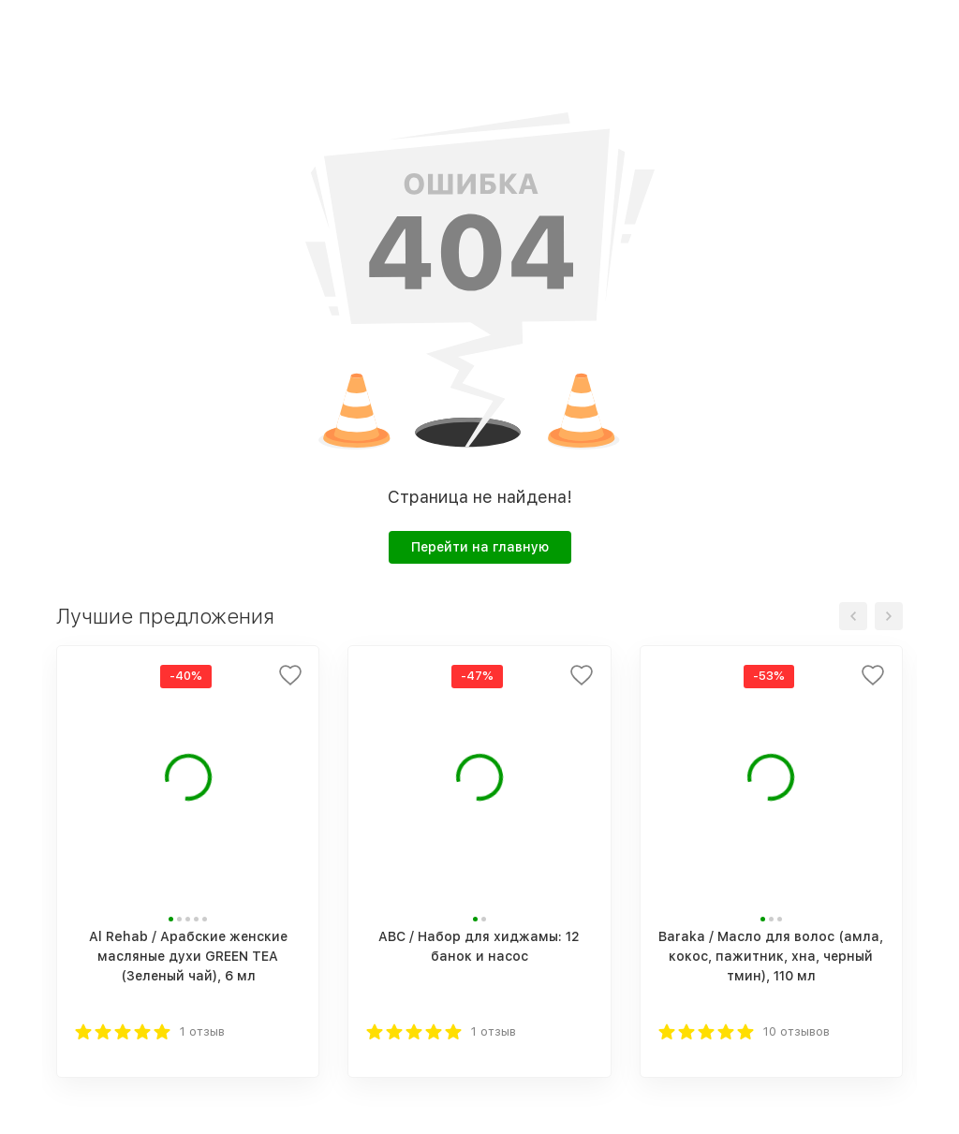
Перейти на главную (480, 546)
